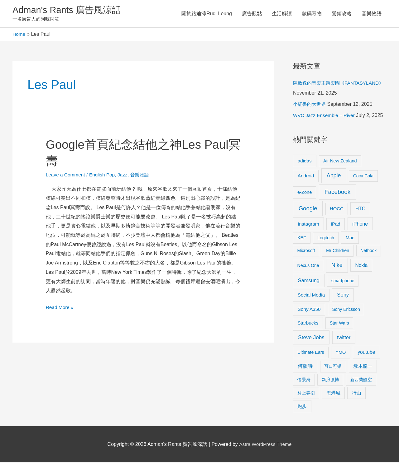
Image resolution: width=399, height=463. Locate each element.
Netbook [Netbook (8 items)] (368, 251)
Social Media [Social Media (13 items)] (311, 295)
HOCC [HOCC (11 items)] (337, 209)
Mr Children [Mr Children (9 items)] (337, 251)
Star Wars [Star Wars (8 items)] (339, 323)
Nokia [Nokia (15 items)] (361, 266)
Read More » (60, 307)
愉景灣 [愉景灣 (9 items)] (303, 380)
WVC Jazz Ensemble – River (325, 116)
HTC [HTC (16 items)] (360, 209)
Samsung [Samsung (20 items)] (309, 281)
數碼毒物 (312, 13)
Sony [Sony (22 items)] (343, 296)
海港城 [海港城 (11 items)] (333, 393)
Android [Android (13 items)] (306, 176)
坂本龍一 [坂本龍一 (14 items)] (362, 367)
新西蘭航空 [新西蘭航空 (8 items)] (361, 380)
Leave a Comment (66, 175)
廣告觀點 (252, 13)
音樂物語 (372, 13)
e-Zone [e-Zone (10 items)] (304, 192)
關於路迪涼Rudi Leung (206, 13)
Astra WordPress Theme (265, 444)
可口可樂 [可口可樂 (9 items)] (333, 367)
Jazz (125, 175)
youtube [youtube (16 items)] (366, 352)
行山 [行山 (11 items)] (356, 393)
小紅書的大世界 (310, 105)
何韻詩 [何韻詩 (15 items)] (305, 367)
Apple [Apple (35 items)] (334, 176)
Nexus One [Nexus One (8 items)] (308, 266)
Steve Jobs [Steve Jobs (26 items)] (311, 338)
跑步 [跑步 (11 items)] (302, 407)
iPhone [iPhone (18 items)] (360, 224)
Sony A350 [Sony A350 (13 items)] (309, 310)
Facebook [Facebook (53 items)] (337, 192)
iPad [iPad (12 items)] (335, 224)
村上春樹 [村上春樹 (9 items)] (306, 393)
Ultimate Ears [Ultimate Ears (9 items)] (310, 352)
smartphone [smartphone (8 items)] (342, 281)
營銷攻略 (342, 13)
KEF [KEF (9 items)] (301, 238)
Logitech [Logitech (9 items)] (325, 238)
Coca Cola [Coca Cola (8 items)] (363, 176)
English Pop (104, 175)
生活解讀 (282, 13)
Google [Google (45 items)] (308, 209)
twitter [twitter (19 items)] (343, 338)
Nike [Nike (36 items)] (337, 266)
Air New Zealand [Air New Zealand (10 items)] (340, 161)
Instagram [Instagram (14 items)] (308, 224)
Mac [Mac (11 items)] (350, 238)
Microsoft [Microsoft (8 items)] (306, 251)
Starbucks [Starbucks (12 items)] (308, 323)
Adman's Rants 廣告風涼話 (68, 10)
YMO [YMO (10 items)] (340, 352)
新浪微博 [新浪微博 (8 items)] (330, 380)
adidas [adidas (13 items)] (305, 161)
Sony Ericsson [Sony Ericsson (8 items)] (346, 310)
